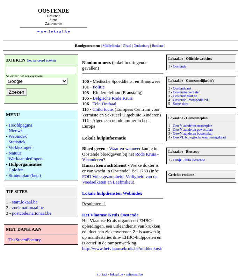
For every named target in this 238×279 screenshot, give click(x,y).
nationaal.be (134, 274)
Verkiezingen (20, 147)
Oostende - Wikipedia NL (191, 100)
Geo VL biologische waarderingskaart (199, 137)
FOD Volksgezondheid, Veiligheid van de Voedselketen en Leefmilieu (120, 179)
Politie (98, 87)
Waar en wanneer (124, 148)
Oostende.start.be (185, 96)
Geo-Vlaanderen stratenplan (192, 126)
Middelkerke (112, 46)
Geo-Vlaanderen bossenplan (192, 133)
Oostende (179, 66)
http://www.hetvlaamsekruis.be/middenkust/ (122, 248)
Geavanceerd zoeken (41, 60)
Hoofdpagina (21, 125)
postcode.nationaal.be (31, 213)
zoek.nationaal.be (28, 207)
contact (102, 274)
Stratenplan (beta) (25, 175)
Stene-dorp (180, 104)
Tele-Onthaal (104, 103)
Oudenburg (142, 46)
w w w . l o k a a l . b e (53, 31)
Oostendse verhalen (187, 92)
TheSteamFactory (24, 239)
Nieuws (16, 130)
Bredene (157, 46)
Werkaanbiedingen (25, 158)
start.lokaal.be (24, 202)
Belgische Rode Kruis (112, 98)
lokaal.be (116, 274)
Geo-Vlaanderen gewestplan (193, 129)
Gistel (127, 46)
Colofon (16, 169)
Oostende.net (182, 88)
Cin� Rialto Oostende (189, 160)
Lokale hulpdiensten (102, 193)
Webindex (17, 136)
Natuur (15, 153)
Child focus (103, 109)
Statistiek (17, 141)
